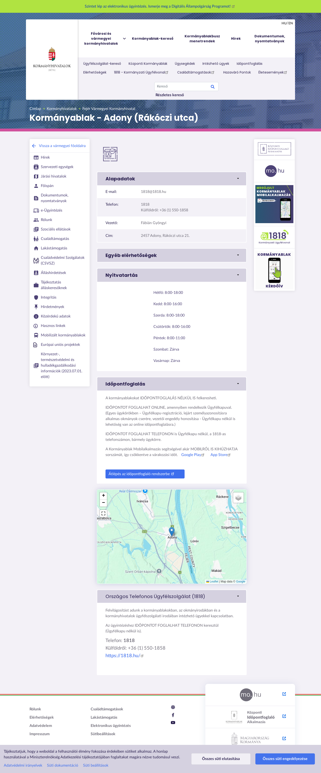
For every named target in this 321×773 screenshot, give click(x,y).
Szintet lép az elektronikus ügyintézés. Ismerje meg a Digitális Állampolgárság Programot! (160, 6)
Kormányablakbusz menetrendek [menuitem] (202, 38)
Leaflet (212, 581)
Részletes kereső (170, 95)
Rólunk (35, 709)
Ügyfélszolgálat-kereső (102, 63)
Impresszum (40, 734)
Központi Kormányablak (148, 63)
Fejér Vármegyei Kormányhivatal (108, 109)
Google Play (193, 455)
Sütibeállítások (103, 734)
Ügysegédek (185, 63)
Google (240, 581)
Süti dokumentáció (62, 765)
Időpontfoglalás (249, 63)
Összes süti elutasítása (217, 759)
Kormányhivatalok (52, 57)
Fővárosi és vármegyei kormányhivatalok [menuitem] (105, 38)
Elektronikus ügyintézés (111, 726)
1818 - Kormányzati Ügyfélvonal (142, 72)
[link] (171, 596)
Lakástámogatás (104, 717)
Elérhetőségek (94, 72)
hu (284, 23)
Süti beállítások (95, 765)
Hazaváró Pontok (237, 72)
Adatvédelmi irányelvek (23, 765)
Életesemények (273, 72)
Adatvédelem (41, 726)
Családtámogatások (196, 72)
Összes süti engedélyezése (274, 759)
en (290, 23)
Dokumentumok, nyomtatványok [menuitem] (269, 38)
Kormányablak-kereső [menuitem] (152, 38)
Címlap (35, 109)
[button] (171, 178)
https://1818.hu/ (125, 655)
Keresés (213, 87)
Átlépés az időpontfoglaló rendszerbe (142, 473)
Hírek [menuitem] (236, 38)
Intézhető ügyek (216, 63)
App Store (221, 455)
